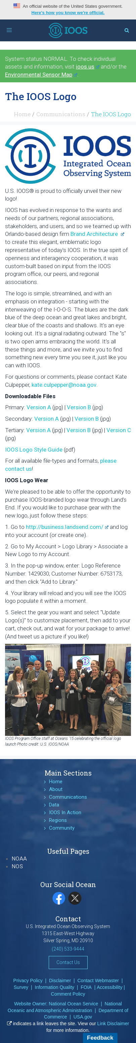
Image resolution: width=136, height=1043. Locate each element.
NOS (17, 866)
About (55, 789)
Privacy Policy (28, 980)
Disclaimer (60, 980)
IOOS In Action (65, 812)
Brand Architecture (97, 234)
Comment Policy (68, 994)
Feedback (100, 1038)
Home (22, 114)
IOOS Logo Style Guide (33, 449)
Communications (60, 114)
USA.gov (83, 1016)
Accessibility (109, 987)
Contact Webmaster (98, 980)
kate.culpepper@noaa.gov (64, 384)
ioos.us (87, 66)
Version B (79, 407)
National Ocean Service (73, 1003)
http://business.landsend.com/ (67, 527)
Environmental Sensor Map (41, 74)
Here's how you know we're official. (68, 12)
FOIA (86, 987)
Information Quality (55, 987)
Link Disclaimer (113, 1023)
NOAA (19, 858)
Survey (21, 987)
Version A (39, 407)
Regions (58, 820)
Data (54, 805)
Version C (118, 430)
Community (62, 828)
